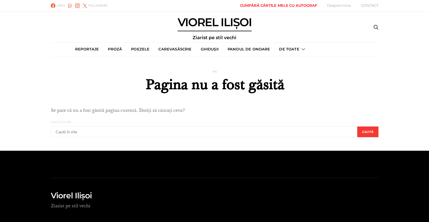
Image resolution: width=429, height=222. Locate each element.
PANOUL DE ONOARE (249, 49)
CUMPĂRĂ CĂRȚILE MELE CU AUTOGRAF (278, 5)
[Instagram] (77, 5)
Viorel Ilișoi (71, 195)
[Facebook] (58, 5)
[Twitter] (95, 5)
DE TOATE (289, 49)
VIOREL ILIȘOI (215, 28)
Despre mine (338, 5)
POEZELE (140, 49)
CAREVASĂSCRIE (174, 49)
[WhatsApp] (70, 5)
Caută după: (61, 122)
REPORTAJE (87, 49)
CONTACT (369, 5)
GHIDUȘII (210, 49)
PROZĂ (115, 49)
